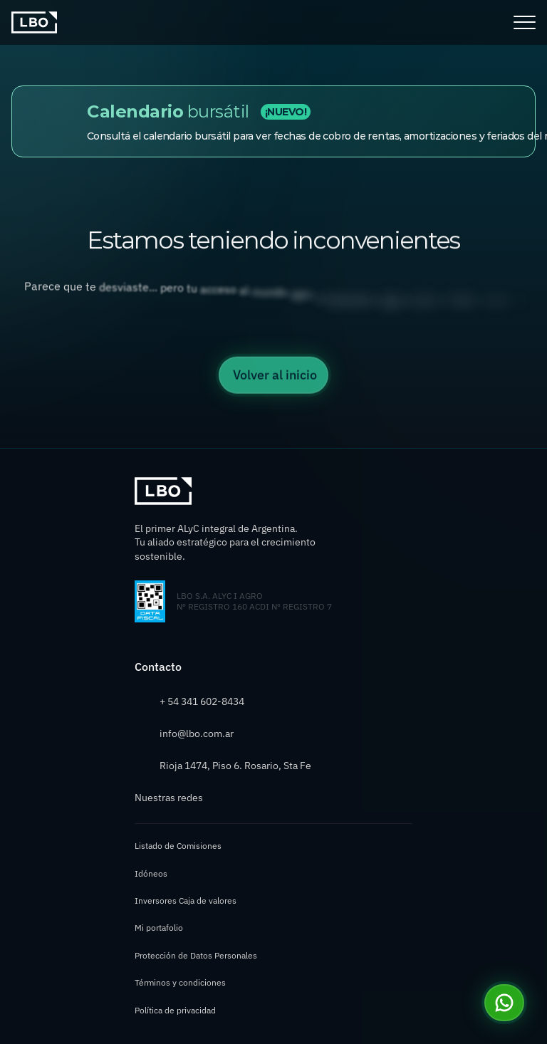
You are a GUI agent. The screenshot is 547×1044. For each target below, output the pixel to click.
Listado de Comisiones (178, 845)
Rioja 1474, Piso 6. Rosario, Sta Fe (235, 765)
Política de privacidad (175, 1010)
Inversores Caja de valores (185, 900)
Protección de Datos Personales (196, 955)
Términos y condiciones (180, 982)
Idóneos (151, 873)
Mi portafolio (159, 927)
